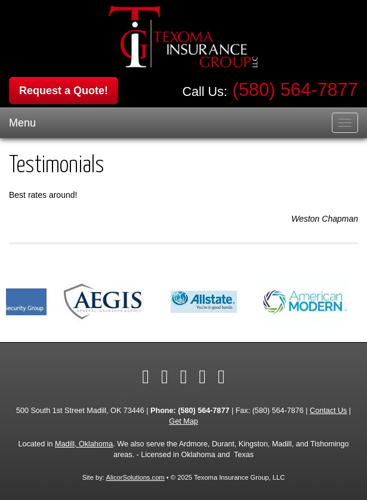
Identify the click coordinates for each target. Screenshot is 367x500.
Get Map (183, 421)
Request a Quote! (63, 91)
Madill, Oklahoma (84, 444)
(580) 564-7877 (295, 89)
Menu (22, 123)
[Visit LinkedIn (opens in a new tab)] (183, 376)
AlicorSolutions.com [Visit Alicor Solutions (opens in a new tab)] (135, 477)
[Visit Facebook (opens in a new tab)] (145, 376)
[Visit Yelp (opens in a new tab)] (202, 376)
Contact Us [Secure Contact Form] (328, 410)
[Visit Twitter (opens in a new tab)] (164, 376)
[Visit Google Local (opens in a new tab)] (221, 376)
